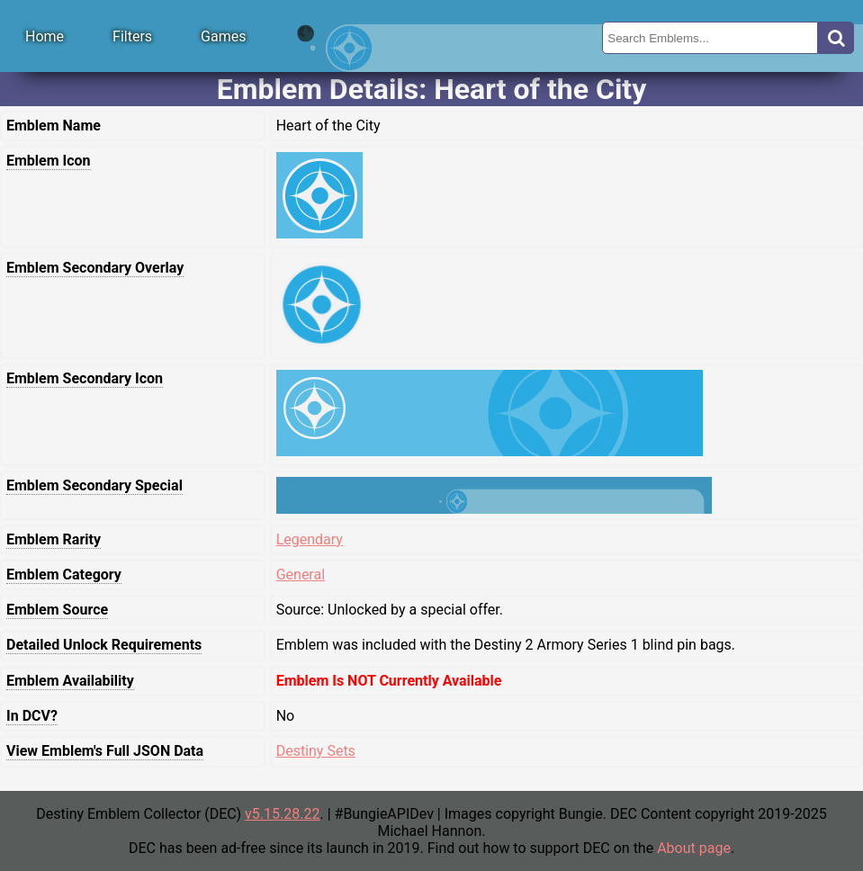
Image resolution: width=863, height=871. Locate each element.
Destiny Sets (315, 750)
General (300, 574)
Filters (132, 36)
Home (44, 36)
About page (694, 848)
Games (223, 36)
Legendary (309, 539)
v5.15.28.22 (282, 813)
